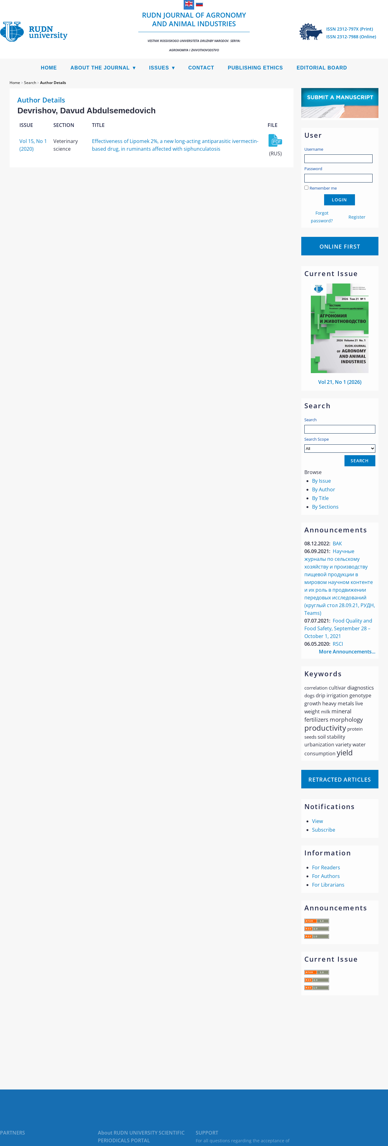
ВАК (337, 543)
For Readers (326, 867)
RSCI (338, 643)
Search (310, 419)
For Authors (326, 876)
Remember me (323, 188)
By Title (320, 498)
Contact (201, 67)
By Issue (321, 480)
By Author (323, 489)
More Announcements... (347, 651)
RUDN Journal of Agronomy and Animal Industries (194, 31)
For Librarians (328, 884)
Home (49, 67)
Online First (339, 246)
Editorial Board (322, 67)
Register (356, 217)
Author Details (53, 82)
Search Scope (339, 444)
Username (313, 149)
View (317, 821)
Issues (159, 67)
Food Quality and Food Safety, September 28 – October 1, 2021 (338, 628)
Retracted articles (339, 779)
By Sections (325, 506)
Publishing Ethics (255, 67)
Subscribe (323, 829)
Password (313, 168)
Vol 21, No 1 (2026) (339, 382)
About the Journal (100, 67)
